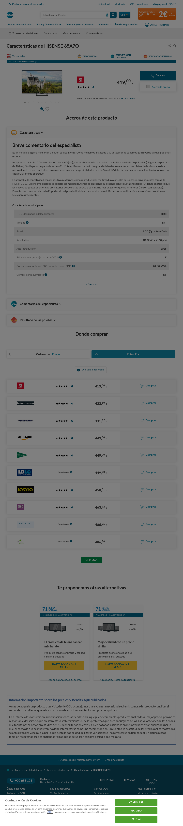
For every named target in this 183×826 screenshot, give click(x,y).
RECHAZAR (136, 810)
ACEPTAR (136, 819)
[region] (91, 810)
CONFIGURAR (136, 802)
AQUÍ (50, 812)
